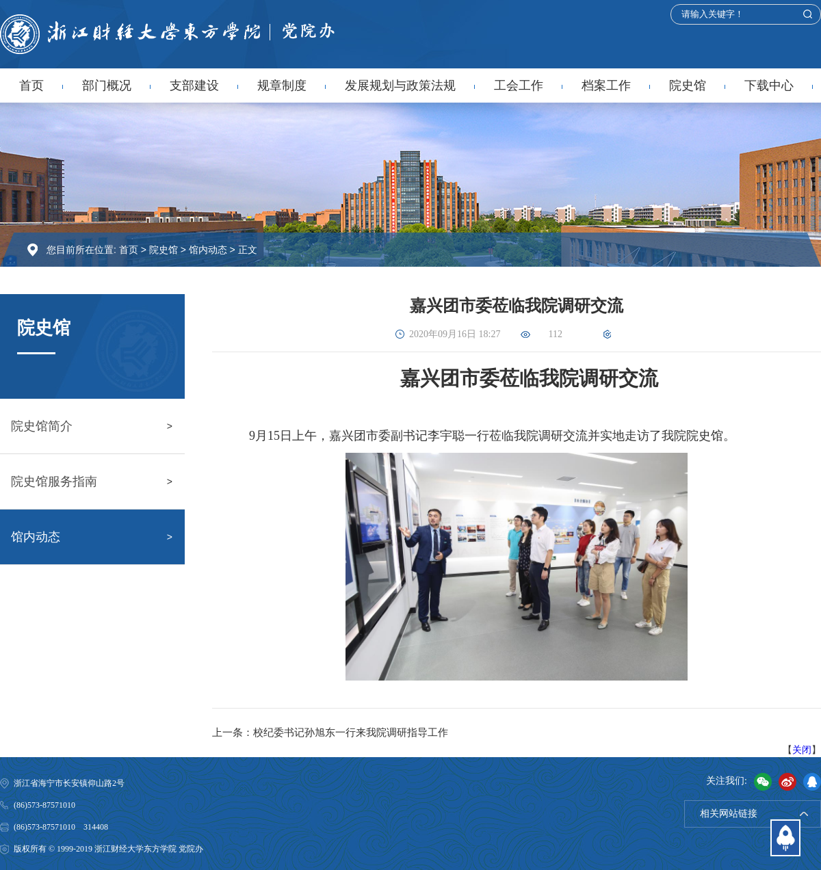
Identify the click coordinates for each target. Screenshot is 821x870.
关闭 (801, 749)
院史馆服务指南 (54, 481)
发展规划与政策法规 (400, 85)
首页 (31, 85)
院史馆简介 (42, 426)
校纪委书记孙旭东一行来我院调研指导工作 (350, 732)
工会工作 (518, 85)
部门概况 (106, 85)
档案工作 (606, 85)
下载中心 (769, 85)
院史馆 (687, 85)
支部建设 (194, 85)
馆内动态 (208, 250)
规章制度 (282, 85)
